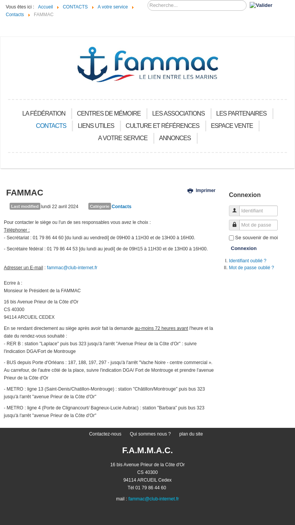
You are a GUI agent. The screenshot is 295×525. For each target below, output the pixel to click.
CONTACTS (51, 126)
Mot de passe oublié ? (251, 267)
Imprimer (201, 191)
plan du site (191, 434)
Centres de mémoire (109, 113)
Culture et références (162, 126)
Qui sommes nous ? (150, 434)
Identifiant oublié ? (247, 260)
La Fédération (43, 113)
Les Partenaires (241, 113)
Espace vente (232, 126)
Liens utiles (96, 126)
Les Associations (178, 113)
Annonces (175, 138)
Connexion (244, 248)
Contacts (121, 206)
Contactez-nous (105, 434)
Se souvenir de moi (256, 237)
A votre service (123, 138)
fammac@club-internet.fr (72, 267)
